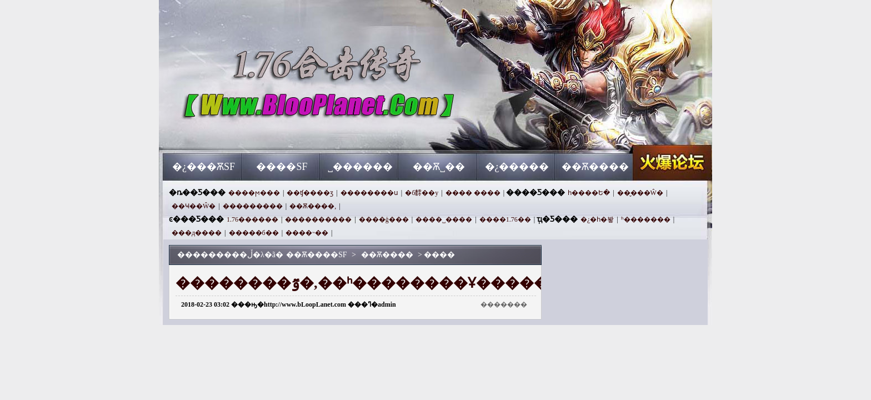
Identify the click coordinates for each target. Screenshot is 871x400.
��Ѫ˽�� (439, 166)
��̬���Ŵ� (640, 193)
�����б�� (254, 233)
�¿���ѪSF (203, 166)
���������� (318, 219)
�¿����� (517, 166)
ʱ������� (645, 219)
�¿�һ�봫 (597, 219)
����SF (281, 166)
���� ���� (472, 193)
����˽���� (444, 219)
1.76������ (252, 219)
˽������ (360, 166)
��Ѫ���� (595, 166)
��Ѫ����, (312, 206)
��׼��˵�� (307, 233)
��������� (253, 206)
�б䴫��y (421, 193)
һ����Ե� (589, 193)
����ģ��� (384, 219)
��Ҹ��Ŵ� (194, 206)
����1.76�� (505, 219)
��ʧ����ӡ (310, 193)
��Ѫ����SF (269, 133)
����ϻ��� (254, 193)
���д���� (197, 233)
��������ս (369, 193)
